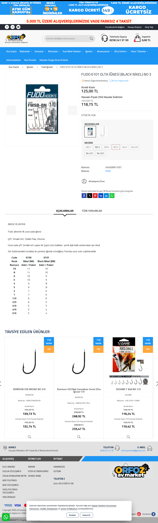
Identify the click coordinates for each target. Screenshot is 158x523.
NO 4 (106, 147)
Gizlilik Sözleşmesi (11, 471)
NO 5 (97, 147)
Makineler (25, 51)
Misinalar (53, 51)
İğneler (88, 51)
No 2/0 (89, 153)
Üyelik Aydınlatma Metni (14, 475)
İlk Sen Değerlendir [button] (119, 80)
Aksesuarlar (103, 51)
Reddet (72, 515)
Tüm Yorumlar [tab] (92, 211)
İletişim (57, 471)
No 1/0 (134, 147)
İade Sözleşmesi (10, 485)
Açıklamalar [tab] (65, 211)
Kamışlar (39, 51)
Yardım (31, 466)
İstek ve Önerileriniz (38, 471)
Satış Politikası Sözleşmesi (9, 491)
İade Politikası (9, 480)
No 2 (125, 147)
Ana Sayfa (11, 51)
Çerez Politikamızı (69, 509)
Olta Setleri (120, 51)
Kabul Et (86, 515)
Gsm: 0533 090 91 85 (63, 483)
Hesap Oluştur (135, 27)
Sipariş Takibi (34, 475)
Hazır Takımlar (138, 51)
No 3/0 (100, 153)
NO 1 (88, 147)
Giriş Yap (149, 27)
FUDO (108, 171)
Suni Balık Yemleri (72, 51)
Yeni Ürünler (8, 497)
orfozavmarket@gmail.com (133, 450)
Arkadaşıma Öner (93, 181)
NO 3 (115, 147)
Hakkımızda (59, 466)
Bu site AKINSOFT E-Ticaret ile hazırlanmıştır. (22, 520)
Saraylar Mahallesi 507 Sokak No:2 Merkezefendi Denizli (33, 450)
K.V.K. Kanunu (8, 466)
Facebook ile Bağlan (115, 27)
